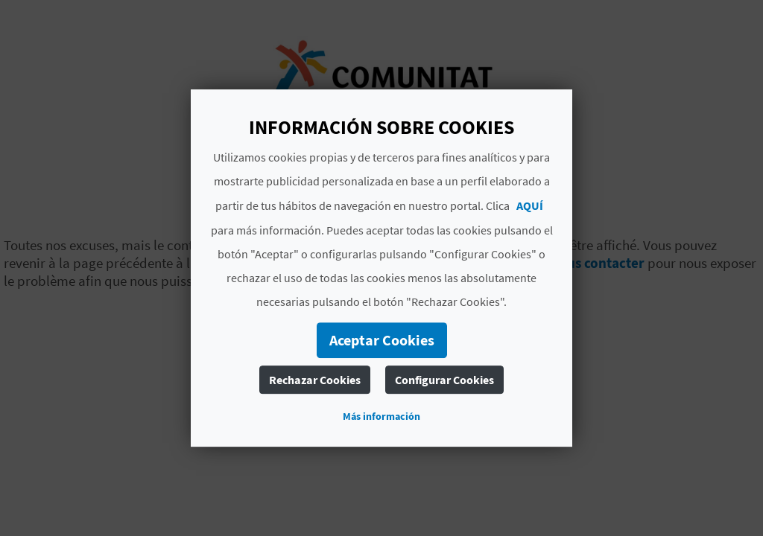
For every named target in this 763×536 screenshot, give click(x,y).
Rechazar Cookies (315, 379)
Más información (381, 416)
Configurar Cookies (444, 379)
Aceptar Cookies (381, 340)
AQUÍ (529, 205)
